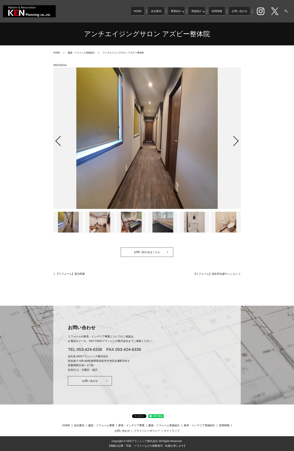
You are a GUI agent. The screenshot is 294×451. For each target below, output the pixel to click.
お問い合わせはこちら (147, 252)
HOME (136, 11)
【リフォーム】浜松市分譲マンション (215, 273)
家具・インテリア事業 (131, 425)
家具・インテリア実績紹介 (199, 425)
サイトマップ (172, 430)
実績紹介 (195, 11)
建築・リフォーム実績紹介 (81, 52)
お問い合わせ (239, 11)
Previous (55, 139)
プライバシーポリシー (147, 430)
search (286, 11)
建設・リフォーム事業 (101, 425)
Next (239, 139)
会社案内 (154, 11)
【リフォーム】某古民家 (70, 273)
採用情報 (217, 11)
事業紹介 (174, 11)
